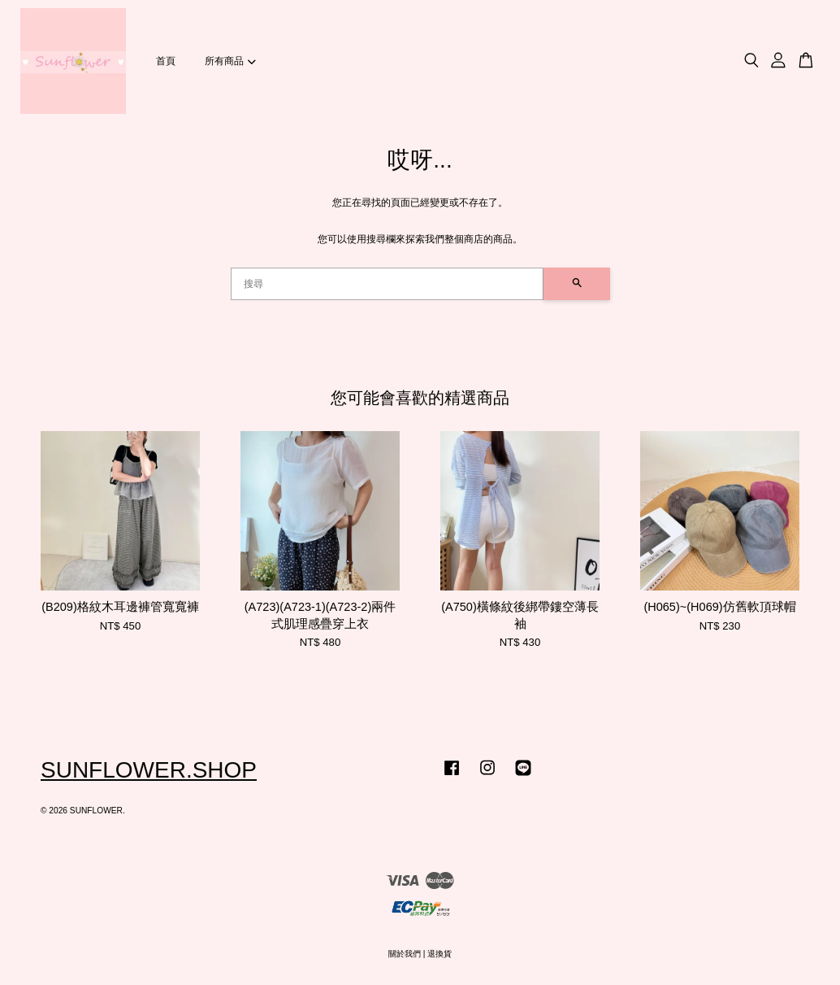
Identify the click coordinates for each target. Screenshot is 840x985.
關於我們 (404, 953)
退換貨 (439, 953)
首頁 (165, 61)
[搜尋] (387, 284)
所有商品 (230, 61)
